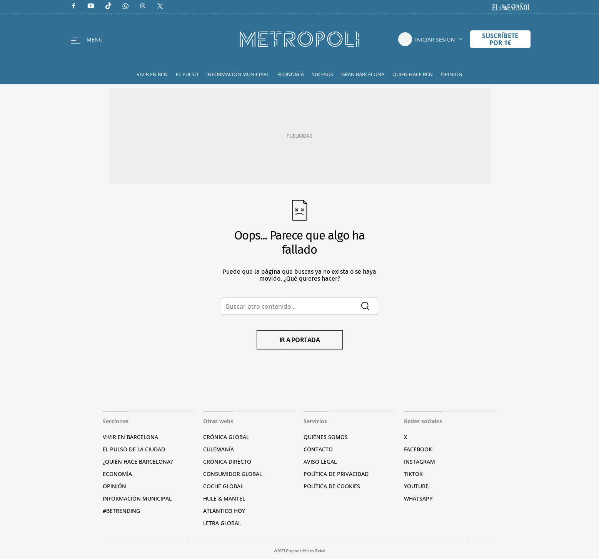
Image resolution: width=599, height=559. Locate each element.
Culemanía (218, 449)
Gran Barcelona (362, 74)
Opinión (451, 74)
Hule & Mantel (224, 498)
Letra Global (222, 523)
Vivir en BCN (152, 74)
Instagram (419, 461)
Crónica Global (226, 437)
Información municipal (137, 498)
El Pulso (187, 74)
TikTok (413, 473)
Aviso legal (320, 461)
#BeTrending (121, 510)
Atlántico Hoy (224, 510)
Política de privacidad (336, 473)
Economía (290, 74)
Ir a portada (299, 340)
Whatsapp (418, 498)
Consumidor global (232, 473)
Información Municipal (237, 74)
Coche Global (223, 486)
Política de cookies (332, 486)
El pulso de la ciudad (134, 449)
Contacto (318, 449)
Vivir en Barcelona (130, 437)
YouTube (416, 486)
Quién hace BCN (412, 74)
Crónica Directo (227, 461)
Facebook (418, 449)
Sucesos (322, 74)
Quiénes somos (326, 437)
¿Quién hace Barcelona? (138, 461)
